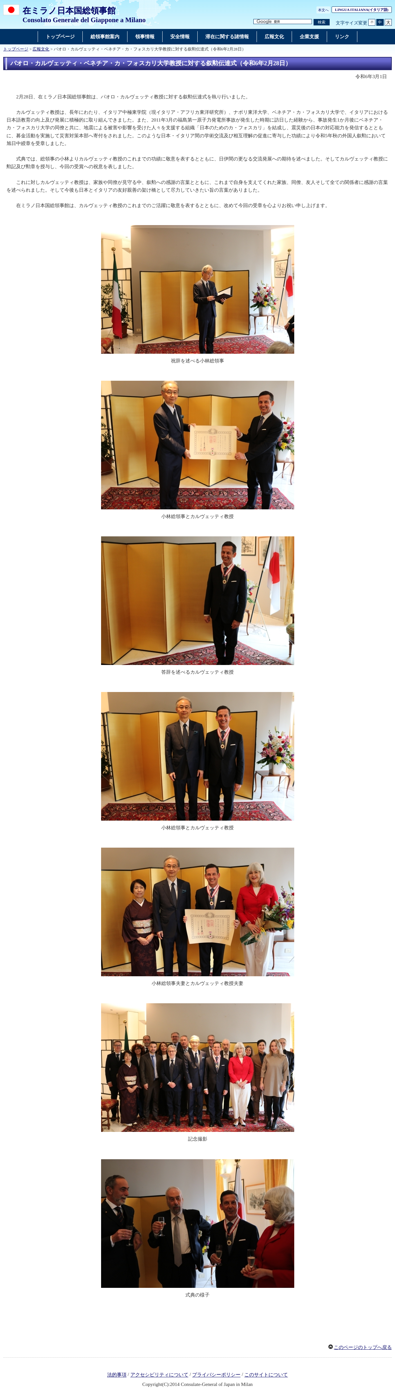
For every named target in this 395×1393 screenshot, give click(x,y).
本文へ (323, 10)
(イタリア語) (363, 10)
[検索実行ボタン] (322, 22)
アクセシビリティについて (159, 1375)
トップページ (15, 49)
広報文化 (41, 49)
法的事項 (117, 1375)
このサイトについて (266, 1375)
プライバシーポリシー (216, 1375)
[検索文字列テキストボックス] (282, 21)
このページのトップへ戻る (363, 1347)
